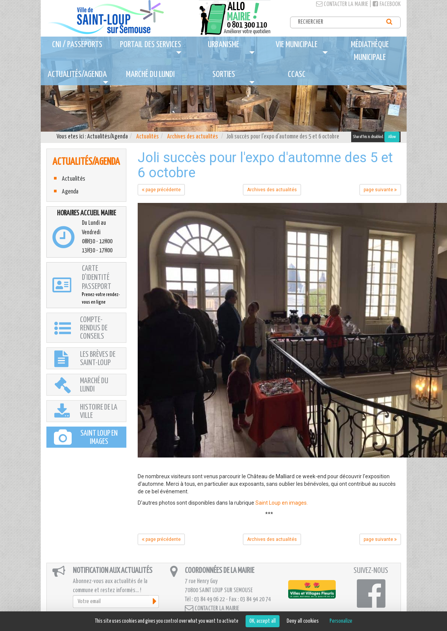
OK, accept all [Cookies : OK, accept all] (262, 621)
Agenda (70, 192)
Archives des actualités (192, 137)
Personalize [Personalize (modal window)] (341, 621)
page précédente (161, 189)
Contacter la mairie (342, 4)
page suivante (380, 189)
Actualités (147, 137)
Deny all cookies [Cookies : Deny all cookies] (303, 621)
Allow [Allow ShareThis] (392, 137)
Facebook (387, 4)
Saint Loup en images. (281, 503)
